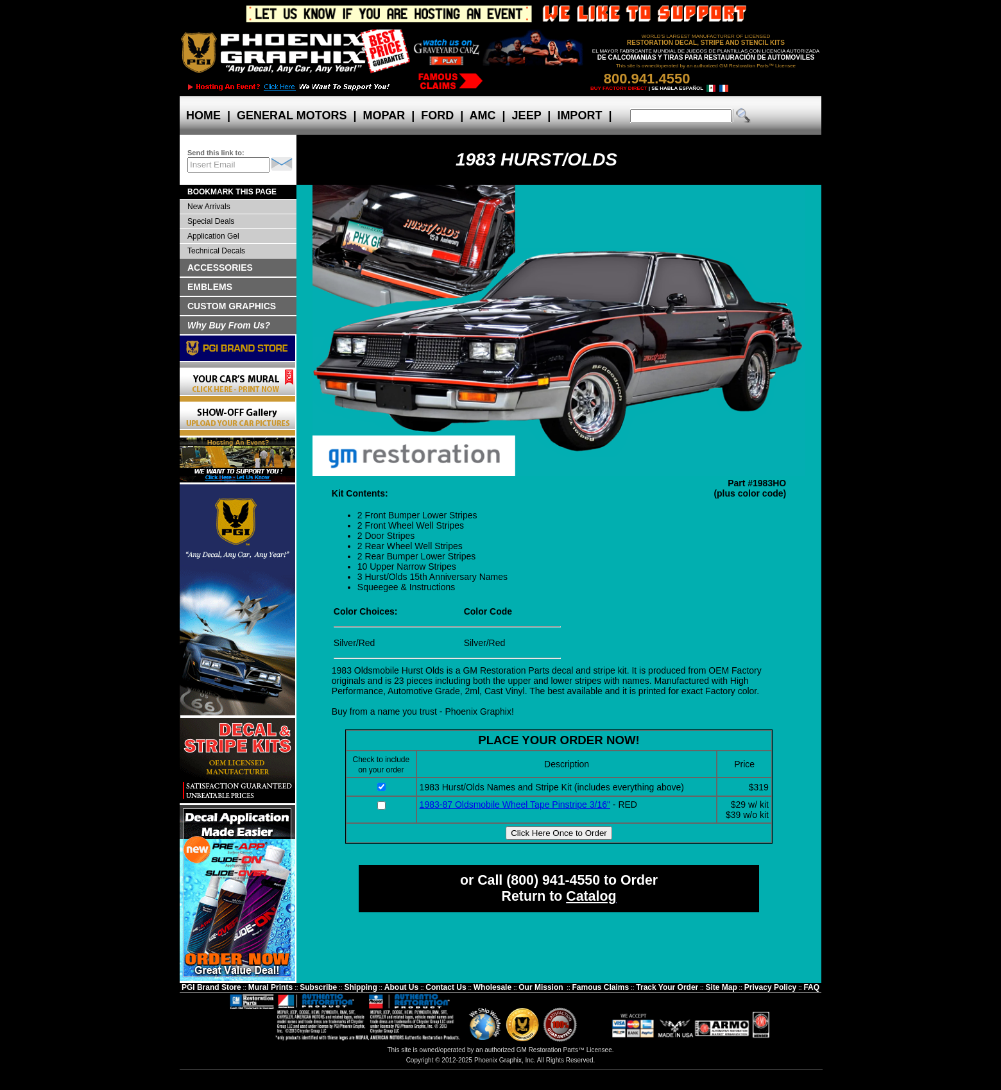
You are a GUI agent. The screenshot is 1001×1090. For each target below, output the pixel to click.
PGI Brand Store (211, 987)
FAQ (811, 987)
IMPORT (579, 115)
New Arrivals (208, 206)
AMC (482, 115)
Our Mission (540, 987)
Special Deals (210, 221)
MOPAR (383, 115)
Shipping (360, 987)
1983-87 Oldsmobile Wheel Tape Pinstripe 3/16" (515, 804)
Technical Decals (216, 250)
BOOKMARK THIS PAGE (232, 191)
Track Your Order (667, 987)
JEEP (527, 115)
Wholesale (492, 987)
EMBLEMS (209, 287)
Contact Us (445, 987)
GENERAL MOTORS (291, 115)
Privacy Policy (770, 987)
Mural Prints (270, 987)
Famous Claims (600, 987)
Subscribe (318, 987)
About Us (401, 987)
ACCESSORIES (220, 267)
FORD (437, 115)
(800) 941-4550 (553, 880)
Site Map (721, 987)
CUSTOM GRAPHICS (231, 306)
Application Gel (213, 236)
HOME (203, 115)
